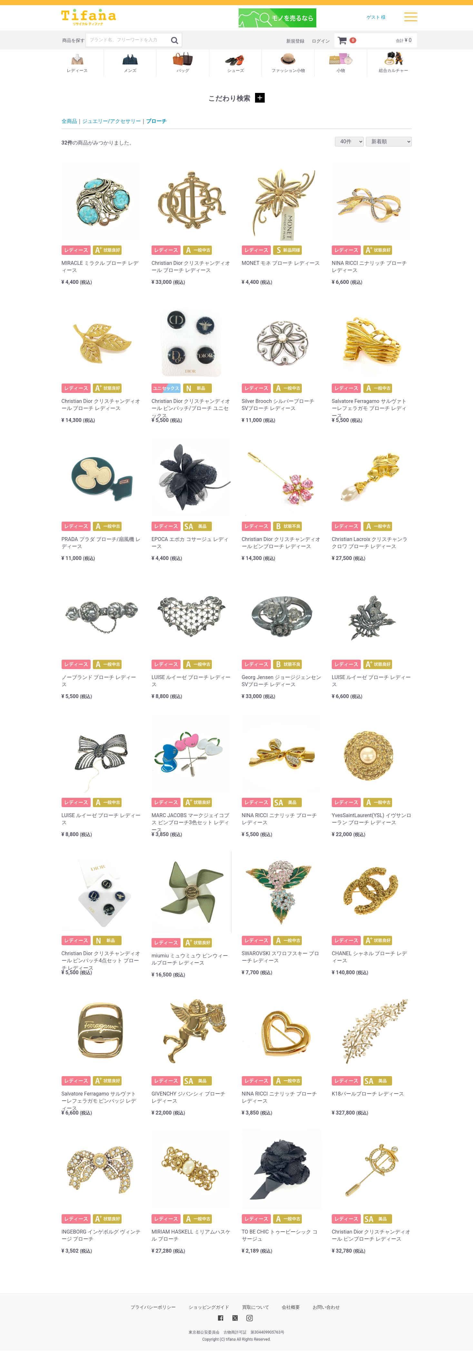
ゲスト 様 (376, 17)
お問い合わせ (326, 1307)
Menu (410, 13)
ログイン (321, 41)
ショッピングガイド (209, 1307)
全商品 (69, 121)
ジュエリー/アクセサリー (111, 121)
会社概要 (291, 1307)
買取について (255, 1307)
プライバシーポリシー (153, 1307)
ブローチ (156, 121)
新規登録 (295, 41)
